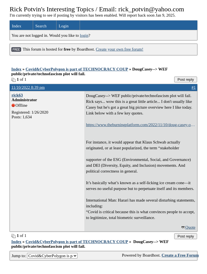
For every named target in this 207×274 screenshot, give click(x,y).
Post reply (185, 79)
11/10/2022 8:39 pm (28, 87)
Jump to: (44, 256)
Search (41, 26)
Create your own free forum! (119, 49)
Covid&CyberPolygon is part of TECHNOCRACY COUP (77, 69)
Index (16, 26)
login (84, 35)
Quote (190, 227)
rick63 (17, 95)
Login (64, 26)
